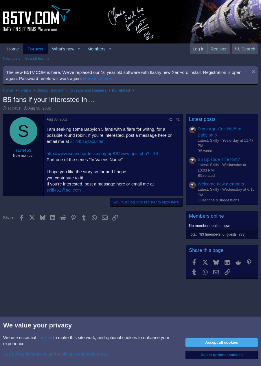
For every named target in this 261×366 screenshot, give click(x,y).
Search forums (37, 58)
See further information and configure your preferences (56, 354)
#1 (178, 119)
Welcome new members (221, 183)
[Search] (245, 48)
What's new (63, 48)
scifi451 (14, 108)
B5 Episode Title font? (219, 159)
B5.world (205, 151)
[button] (79, 48)
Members (96, 48)
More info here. (97, 78)
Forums (35, 48)
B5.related (206, 175)
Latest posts (202, 119)
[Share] (170, 119)
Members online (206, 216)
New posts (12, 58)
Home (13, 48)
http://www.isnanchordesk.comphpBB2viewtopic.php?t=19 (102, 153)
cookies (44, 337)
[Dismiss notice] (252, 72)
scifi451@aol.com (87, 141)
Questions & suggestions (218, 200)
